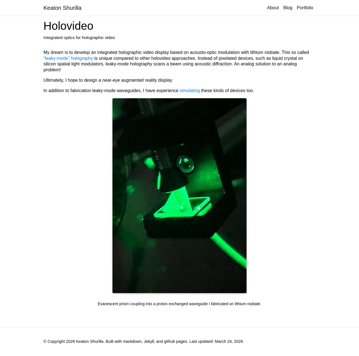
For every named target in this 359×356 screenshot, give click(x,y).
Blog (287, 7)
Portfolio (305, 7)
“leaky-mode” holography (68, 58)
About (273, 7)
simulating (190, 90)
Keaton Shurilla (62, 8)
